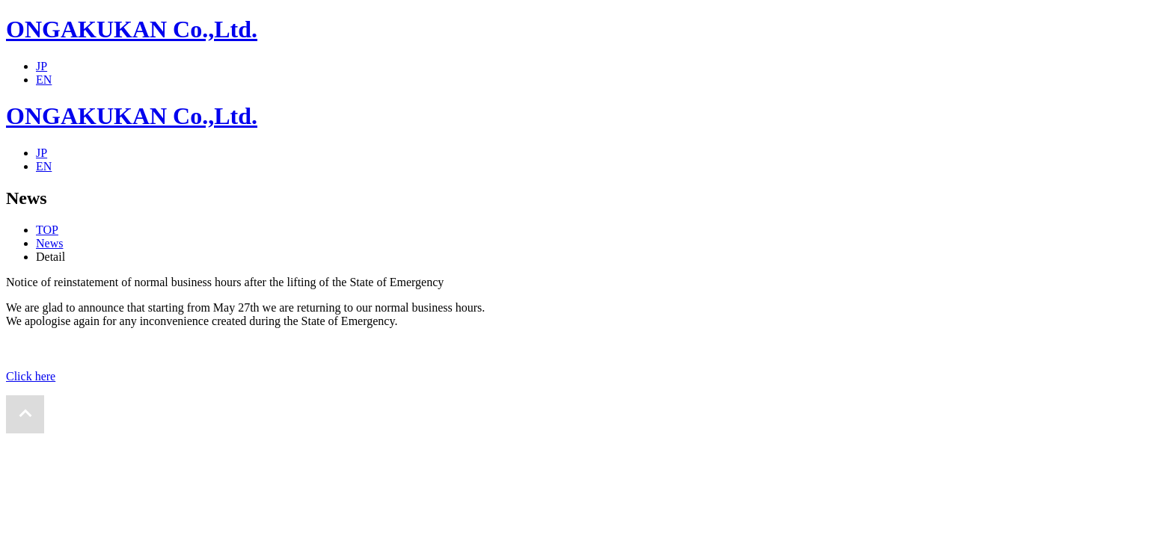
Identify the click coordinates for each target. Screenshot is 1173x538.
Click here (30, 376)
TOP (47, 229)
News (49, 243)
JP (41, 66)
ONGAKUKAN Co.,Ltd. (131, 29)
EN (44, 79)
